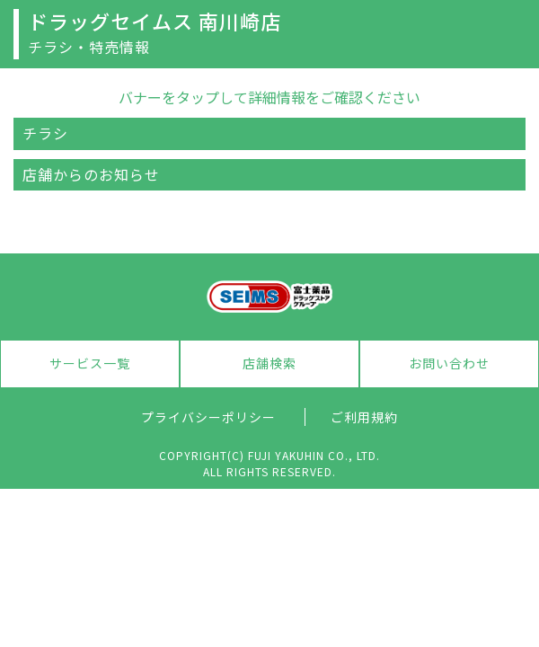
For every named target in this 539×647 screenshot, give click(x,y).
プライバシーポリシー (208, 417)
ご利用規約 (364, 417)
